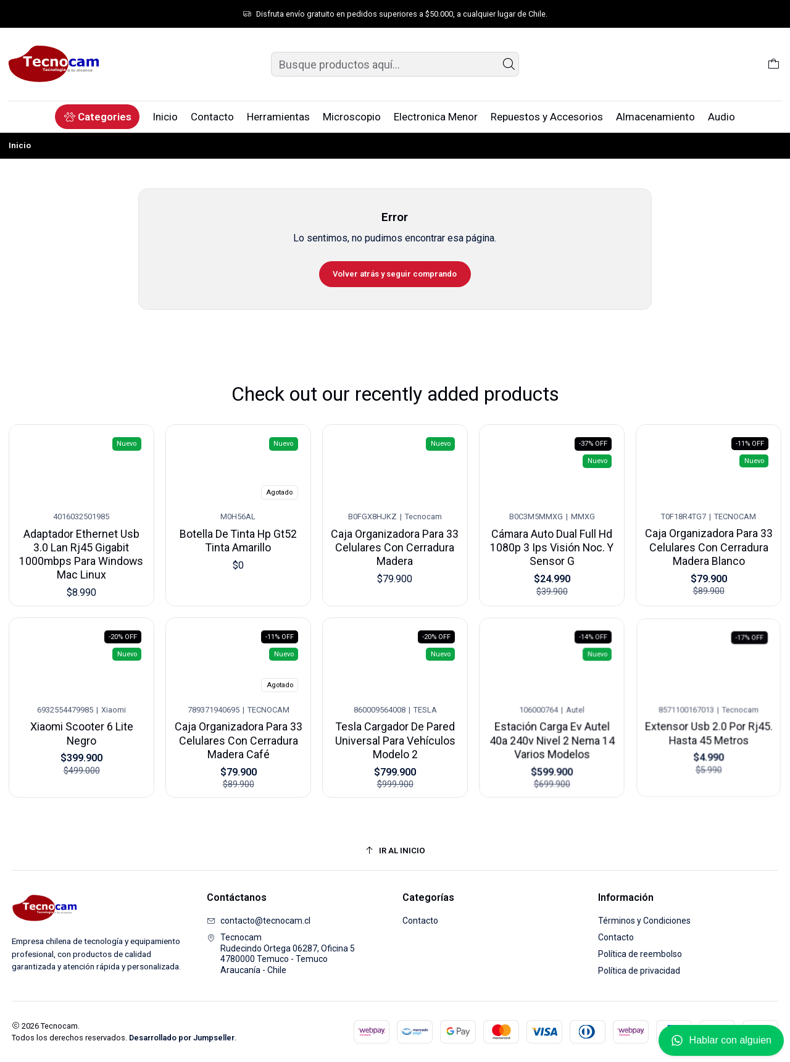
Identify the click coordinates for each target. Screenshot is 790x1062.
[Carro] (774, 64)
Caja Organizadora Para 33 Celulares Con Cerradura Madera (395, 536)
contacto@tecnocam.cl (258, 921)
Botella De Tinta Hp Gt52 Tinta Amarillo (238, 534)
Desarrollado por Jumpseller (182, 1037)
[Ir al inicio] (395, 850)
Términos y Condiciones (644, 921)
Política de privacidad (639, 971)
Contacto (420, 921)
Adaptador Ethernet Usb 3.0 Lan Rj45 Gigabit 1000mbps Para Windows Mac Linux (81, 548)
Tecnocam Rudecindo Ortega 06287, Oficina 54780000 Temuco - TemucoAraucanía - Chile (281, 953)
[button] (97, 116)
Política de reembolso (640, 954)
